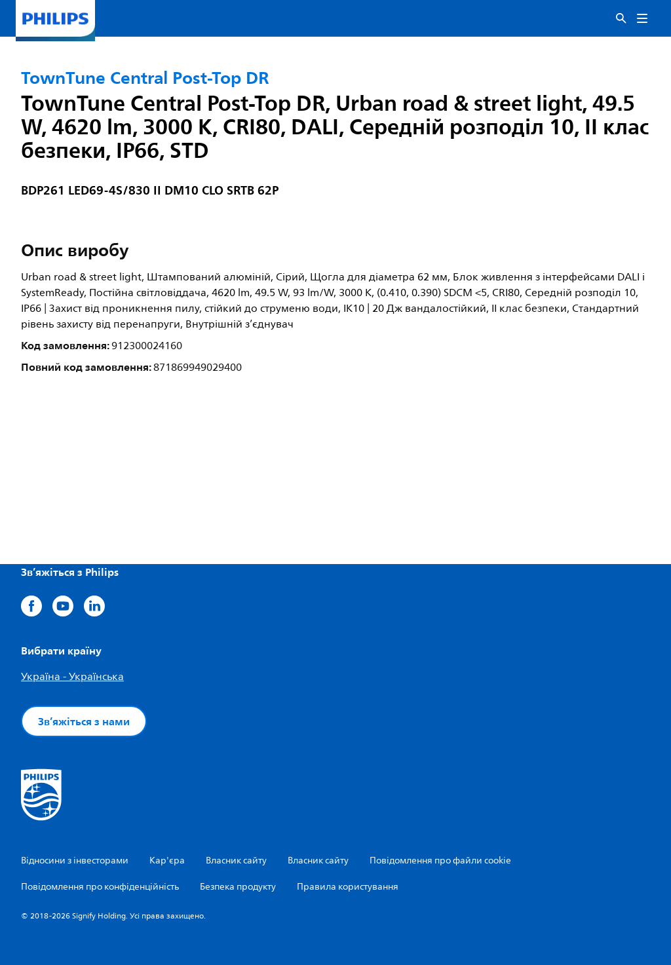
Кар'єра (167, 860)
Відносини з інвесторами (74, 860)
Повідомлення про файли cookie (440, 860)
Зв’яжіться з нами (84, 721)
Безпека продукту (238, 886)
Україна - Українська (72, 676)
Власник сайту (236, 860)
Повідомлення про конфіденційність (100, 886)
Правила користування (347, 886)
